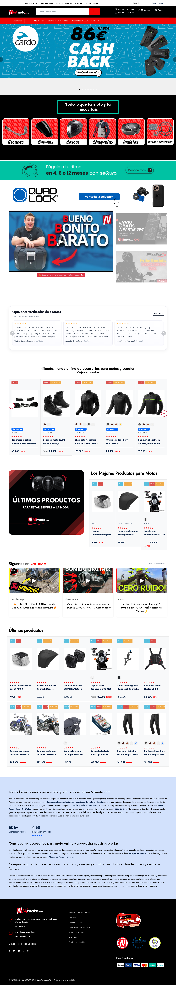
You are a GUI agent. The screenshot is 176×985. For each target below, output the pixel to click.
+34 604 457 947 (126, 12)
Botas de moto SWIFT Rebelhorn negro (54, 442)
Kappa (11, 809)
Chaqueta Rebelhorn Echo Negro (117, 442)
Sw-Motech (27, 809)
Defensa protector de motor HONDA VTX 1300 (48, 753)
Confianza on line (75, 923)
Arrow (61, 856)
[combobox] (141, 3)
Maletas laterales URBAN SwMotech (73, 687)
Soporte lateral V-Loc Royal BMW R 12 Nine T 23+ (73, 753)
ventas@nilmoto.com (23, 936)
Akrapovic (53, 856)
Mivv (68, 856)
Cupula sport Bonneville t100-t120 (154, 533)
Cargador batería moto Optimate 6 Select (99, 753)
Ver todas (158, 313)
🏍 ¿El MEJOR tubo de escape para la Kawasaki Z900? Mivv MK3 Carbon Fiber (88, 605)
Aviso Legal (73, 937)
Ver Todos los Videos (158, 563)
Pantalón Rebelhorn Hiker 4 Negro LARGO (154, 753)
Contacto (72, 918)
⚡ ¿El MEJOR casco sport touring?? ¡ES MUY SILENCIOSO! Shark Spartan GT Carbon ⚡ (141, 607)
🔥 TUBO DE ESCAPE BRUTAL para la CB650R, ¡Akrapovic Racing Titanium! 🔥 (34, 605)
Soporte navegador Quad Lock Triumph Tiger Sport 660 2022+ (127, 687)
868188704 (20, 926)
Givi (161, 805)
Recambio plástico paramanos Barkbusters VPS (24, 442)
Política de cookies (76, 932)
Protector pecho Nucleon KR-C (152, 687)
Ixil (73, 856)
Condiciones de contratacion (80, 927)
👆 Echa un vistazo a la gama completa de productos (61, 275)
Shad (18, 809)
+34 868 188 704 (126, 9)
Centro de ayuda (157, 3)
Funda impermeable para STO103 (101, 533)
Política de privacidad (77, 942)
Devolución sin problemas (79, 913)
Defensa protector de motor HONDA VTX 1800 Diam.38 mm (21, 753)
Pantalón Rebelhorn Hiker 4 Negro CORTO (128, 753)
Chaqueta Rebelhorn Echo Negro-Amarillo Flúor (149, 442)
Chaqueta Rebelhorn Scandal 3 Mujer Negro (86, 442)
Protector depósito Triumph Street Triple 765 (128, 533)
